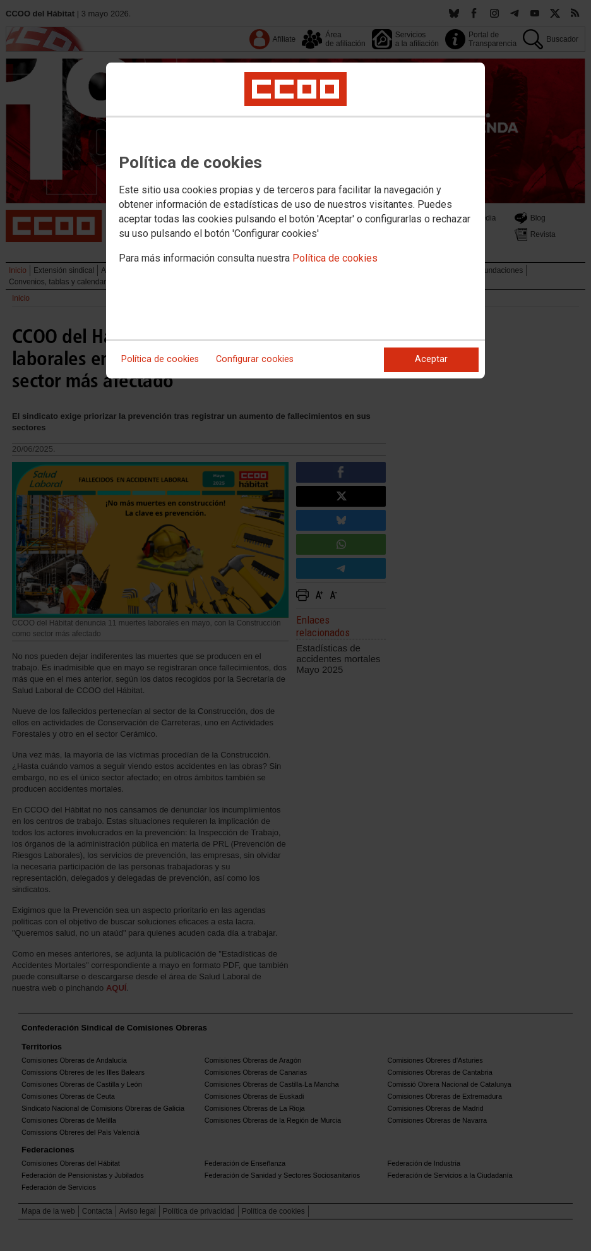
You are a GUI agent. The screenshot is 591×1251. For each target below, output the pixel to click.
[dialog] (295, 220)
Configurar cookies (255, 359)
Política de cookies (335, 258)
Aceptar (431, 359)
